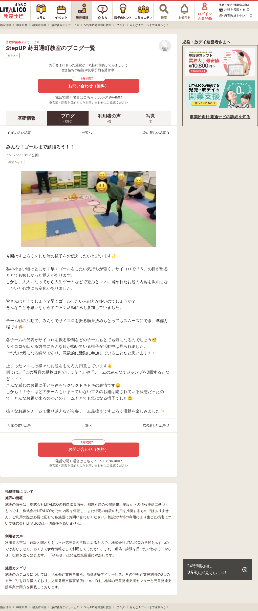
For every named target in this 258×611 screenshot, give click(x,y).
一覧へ (87, 132)
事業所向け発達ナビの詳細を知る (220, 116)
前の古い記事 (21, 132)
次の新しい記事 (154, 132)
